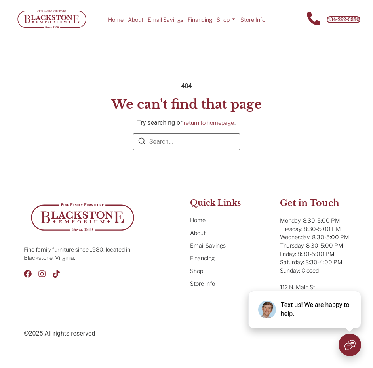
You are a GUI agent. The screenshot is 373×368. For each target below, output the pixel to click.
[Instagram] (42, 274)
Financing (200, 19)
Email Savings (165, 19)
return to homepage (209, 122)
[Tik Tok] (56, 274)
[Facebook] (28, 274)
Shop (223, 19)
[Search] (141, 142)
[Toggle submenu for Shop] (233, 19)
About (135, 19)
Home (116, 19)
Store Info (252, 19)
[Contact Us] (313, 19)
